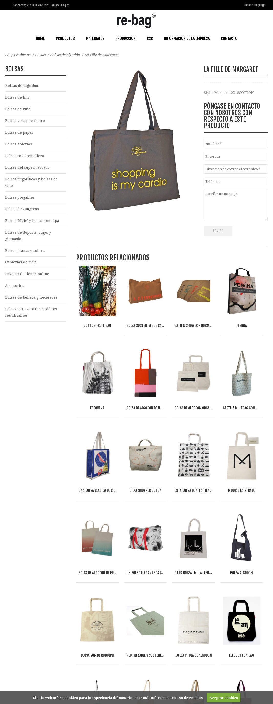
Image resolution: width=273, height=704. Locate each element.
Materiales (95, 38)
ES (7, 54)
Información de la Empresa (187, 38)
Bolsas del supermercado (27, 168)
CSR (150, 38)
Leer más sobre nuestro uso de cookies (168, 697)
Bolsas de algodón (66, 54)
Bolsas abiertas (18, 144)
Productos (65, 38)
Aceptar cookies (223, 697)
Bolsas (41, 54)
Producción (126, 38)
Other (66, 637)
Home (40, 38)
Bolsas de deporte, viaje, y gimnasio (28, 236)
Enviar (218, 230)
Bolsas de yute (18, 108)
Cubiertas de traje (21, 263)
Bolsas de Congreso (22, 210)
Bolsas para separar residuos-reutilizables (32, 314)
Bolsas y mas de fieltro (25, 120)
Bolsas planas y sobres (25, 251)
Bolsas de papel (19, 132)
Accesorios (14, 287)
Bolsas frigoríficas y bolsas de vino (31, 183)
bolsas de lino (17, 97)
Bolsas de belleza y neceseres (31, 299)
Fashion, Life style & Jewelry (46, 631)
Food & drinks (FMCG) (92, 631)
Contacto (229, 38)
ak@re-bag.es (121, 683)
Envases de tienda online (27, 275)
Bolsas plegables (20, 198)
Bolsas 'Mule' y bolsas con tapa (32, 221)
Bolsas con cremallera (24, 156)
